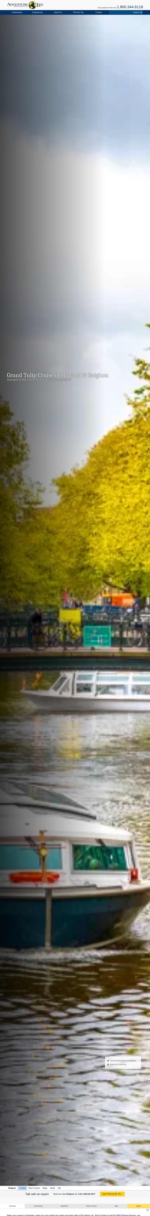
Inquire (138, 1206)
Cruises (22, 1188)
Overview (12, 1206)
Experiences (37, 12)
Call (86, 1194)
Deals (52, 1188)
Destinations (17, 12)
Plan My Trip (78, 12)
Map (116, 1206)
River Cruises (34, 1188)
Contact (98, 12)
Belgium (12, 1188)
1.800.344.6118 (130, 7)
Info (59, 1188)
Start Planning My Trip (111, 1194)
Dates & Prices (91, 1206)
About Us (58, 12)
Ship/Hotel (64, 1206)
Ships (45, 1188)
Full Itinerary (38, 1206)
